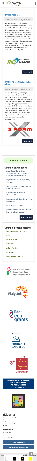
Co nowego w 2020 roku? (15, 206)
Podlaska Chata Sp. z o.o (15, 256)
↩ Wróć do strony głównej (18, 160)
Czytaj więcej (27, 72)
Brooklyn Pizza (11, 239)
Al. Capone (10, 252)
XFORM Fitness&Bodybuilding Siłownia (17, 83)
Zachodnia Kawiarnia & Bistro (16, 231)
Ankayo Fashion (12, 248)
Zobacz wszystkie (26, 217)
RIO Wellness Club (12, 15)
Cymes (8, 235)
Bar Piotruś (10, 244)
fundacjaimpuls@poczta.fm (18, 447)
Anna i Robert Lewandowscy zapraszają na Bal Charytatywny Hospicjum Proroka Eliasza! (17, 173)
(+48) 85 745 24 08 (18, 442)
